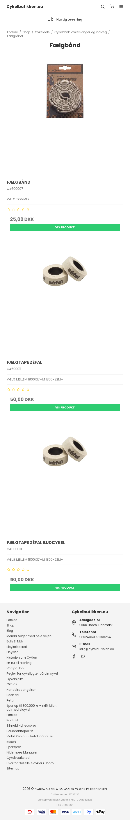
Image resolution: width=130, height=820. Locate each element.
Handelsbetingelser (21, 689)
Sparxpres (14, 747)
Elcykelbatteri (17, 647)
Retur (11, 700)
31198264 (104, 637)
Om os (12, 684)
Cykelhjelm (15, 679)
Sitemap (13, 768)
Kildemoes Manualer (22, 752)
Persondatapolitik (20, 731)
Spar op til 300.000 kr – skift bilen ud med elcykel (32, 707)
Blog (10, 630)
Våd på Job (15, 668)
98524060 (87, 637)
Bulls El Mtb (15, 641)
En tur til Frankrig (19, 663)
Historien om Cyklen (22, 657)
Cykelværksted (18, 757)
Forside (12, 620)
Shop (10, 625)
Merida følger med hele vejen (29, 636)
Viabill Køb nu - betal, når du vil (30, 736)
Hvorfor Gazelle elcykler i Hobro (30, 763)
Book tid (13, 695)
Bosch (11, 742)
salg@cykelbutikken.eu (96, 649)
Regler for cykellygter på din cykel (32, 673)
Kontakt (12, 720)
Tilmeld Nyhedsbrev (22, 725)
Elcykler (12, 652)
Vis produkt (65, 227)
